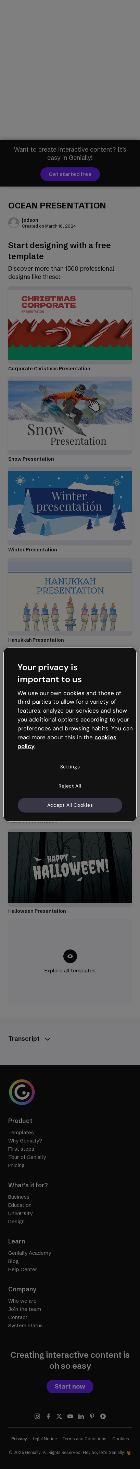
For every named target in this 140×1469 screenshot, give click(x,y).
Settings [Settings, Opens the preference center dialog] (70, 767)
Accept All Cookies (70, 805)
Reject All (70, 786)
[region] (70, 734)
